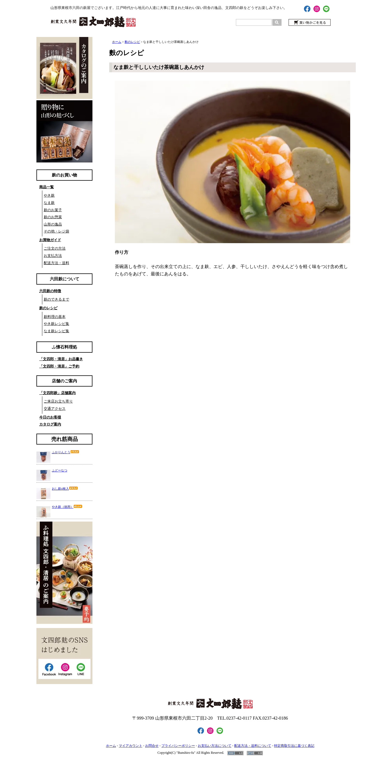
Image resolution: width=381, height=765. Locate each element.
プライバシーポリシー (178, 746)
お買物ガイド (50, 240)
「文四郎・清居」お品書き (61, 359)
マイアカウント (130, 746)
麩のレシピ (132, 41)
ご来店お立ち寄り (58, 401)
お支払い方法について (214, 746)
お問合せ (152, 746)
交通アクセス (55, 408)
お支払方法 (53, 256)
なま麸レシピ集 (56, 331)
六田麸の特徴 (50, 291)
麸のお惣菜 (53, 217)
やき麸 (49, 195)
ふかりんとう (65, 452)
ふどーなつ (59, 470)
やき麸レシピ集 (56, 324)
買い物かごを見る (310, 22)
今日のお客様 (50, 417)
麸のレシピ (48, 308)
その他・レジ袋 (56, 231)
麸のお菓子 (53, 210)
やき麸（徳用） (67, 506)
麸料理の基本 (55, 317)
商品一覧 (46, 187)
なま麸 (49, 203)
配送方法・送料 (56, 263)
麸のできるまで (56, 299)
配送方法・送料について (252, 746)
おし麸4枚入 (65, 488)
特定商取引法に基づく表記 (294, 746)
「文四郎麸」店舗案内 (57, 393)
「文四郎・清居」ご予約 (59, 366)
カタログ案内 (50, 424)
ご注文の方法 (55, 248)
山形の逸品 (53, 224)
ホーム (116, 41)
